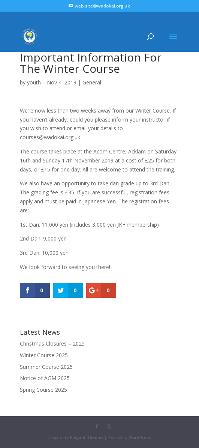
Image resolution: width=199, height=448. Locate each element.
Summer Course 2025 (46, 366)
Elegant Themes (86, 437)
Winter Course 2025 (44, 355)
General (91, 82)
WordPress (140, 437)
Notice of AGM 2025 (45, 378)
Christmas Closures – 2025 (52, 343)
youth (34, 82)
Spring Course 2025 (43, 389)
